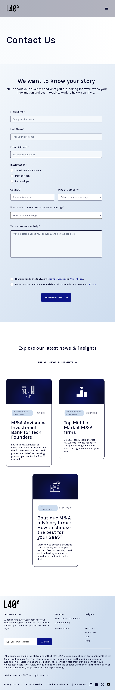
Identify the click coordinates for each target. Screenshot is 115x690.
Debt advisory (62, 622)
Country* (15, 189)
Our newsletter (12, 614)
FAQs (87, 640)
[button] (106, 8)
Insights (89, 614)
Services (60, 614)
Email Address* (19, 147)
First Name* (17, 111)
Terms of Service (57, 279)
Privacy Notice (11, 684)
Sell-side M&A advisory (67, 618)
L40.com (92, 284)
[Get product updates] (21, 641)
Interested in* (18, 164)
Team (87, 636)
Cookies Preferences (59, 684)
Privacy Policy (76, 279)
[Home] (12, 8)
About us (90, 628)
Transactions (62, 628)
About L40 (90, 632)
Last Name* (17, 129)
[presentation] (33, 269)
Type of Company (68, 189)
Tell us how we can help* (25, 226)
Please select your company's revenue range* (37, 207)
